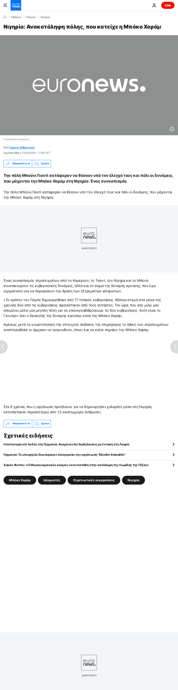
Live (168, 5)
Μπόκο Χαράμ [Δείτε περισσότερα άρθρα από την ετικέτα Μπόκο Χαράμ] (20, 480)
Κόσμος (31, 17)
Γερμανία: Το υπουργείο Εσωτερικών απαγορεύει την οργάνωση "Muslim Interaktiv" (65, 454)
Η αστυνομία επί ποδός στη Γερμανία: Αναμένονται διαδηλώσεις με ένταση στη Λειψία (66, 444)
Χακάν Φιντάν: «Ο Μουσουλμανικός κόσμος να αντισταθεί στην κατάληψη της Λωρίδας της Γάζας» (76, 465)
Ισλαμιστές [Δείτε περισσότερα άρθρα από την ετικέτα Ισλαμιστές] (51, 480)
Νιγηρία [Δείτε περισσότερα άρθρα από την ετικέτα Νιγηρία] (133, 480)
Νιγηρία (45, 17)
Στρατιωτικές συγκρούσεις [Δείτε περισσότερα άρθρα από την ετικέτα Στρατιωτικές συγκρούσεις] (94, 480)
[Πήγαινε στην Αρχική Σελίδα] (16, 5)
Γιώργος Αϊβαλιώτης (22, 147)
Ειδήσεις (16, 17)
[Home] (5, 16)
